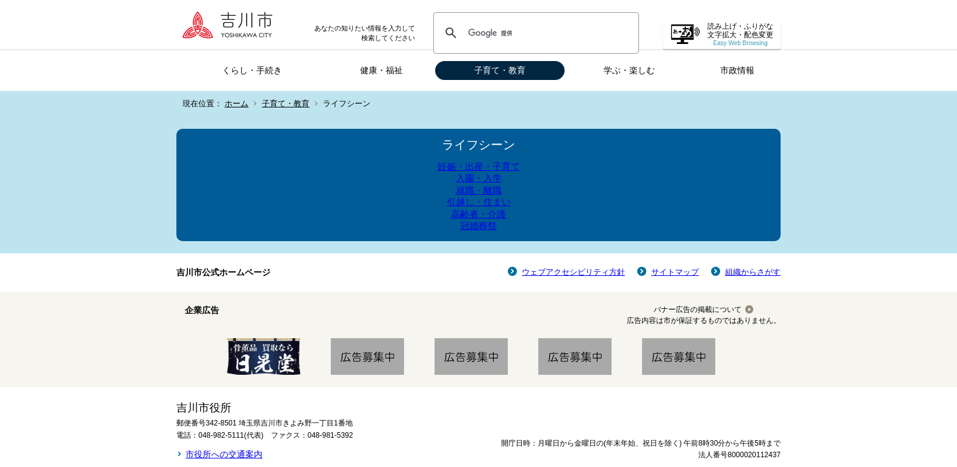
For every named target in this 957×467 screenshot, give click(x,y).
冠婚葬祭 (478, 225)
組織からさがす (753, 272)
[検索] (534, 33)
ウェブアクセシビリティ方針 (573, 272)
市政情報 (737, 70)
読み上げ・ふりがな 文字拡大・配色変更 (740, 34)
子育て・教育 (499, 70)
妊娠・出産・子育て (479, 166)
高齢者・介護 (478, 214)
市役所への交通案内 (224, 454)
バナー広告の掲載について (698, 309)
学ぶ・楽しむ (629, 70)
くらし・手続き (252, 70)
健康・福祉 (381, 70)
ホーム (236, 103)
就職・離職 (479, 190)
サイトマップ (675, 272)
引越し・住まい (479, 202)
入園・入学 (479, 178)
